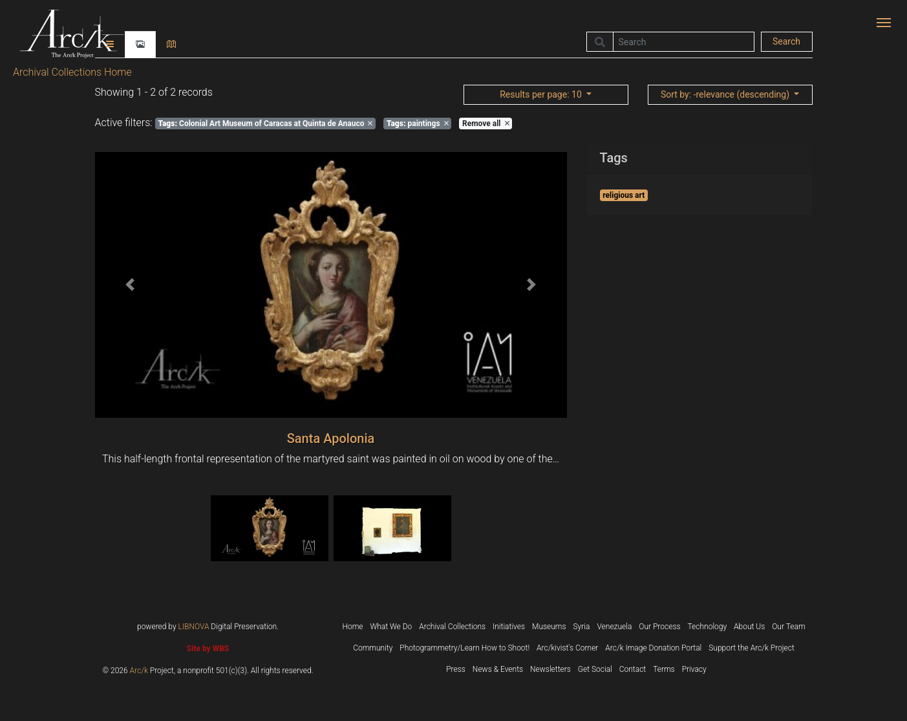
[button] (130, 285)
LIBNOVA (193, 626)
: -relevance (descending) (726, 94)
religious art (624, 195)
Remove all (485, 123)
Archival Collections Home (72, 72)
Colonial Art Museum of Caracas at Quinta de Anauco (265, 123)
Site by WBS (208, 648)
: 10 (542, 94)
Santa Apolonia (331, 438)
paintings (418, 123)
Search (786, 41)
